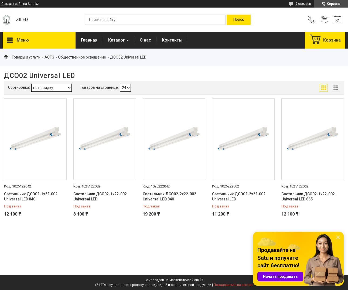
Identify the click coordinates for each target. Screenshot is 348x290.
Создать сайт (11, 4)
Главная (89, 40)
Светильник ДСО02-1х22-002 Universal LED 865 (308, 197)
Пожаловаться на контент (234, 285)
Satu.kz (197, 280)
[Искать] (239, 20)
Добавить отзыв (324, 19)
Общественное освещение (82, 57)
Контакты (172, 40)
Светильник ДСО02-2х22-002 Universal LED (238, 197)
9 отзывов (303, 4)
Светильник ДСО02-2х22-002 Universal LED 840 (169, 197)
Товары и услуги (26, 57)
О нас (145, 40)
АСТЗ (49, 57)
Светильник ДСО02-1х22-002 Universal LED (100, 197)
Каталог (116, 40)
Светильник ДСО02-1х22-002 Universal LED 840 (30, 197)
